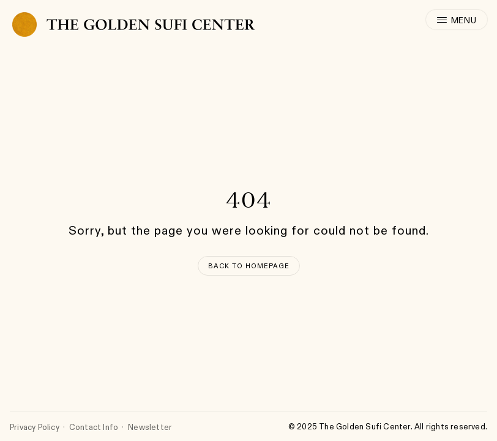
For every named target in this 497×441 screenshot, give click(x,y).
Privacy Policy (34, 427)
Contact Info (93, 427)
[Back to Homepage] (249, 266)
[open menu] (456, 19)
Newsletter (150, 427)
